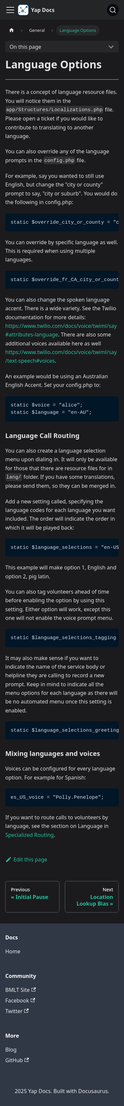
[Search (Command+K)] (113, 10)
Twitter (17, 1011)
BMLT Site (20, 990)
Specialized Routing (29, 835)
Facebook (20, 1000)
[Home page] (11, 30)
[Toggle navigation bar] (10, 10)
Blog (11, 1049)
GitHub (17, 1060)
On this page (25, 46)
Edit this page (26, 859)
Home (13, 951)
